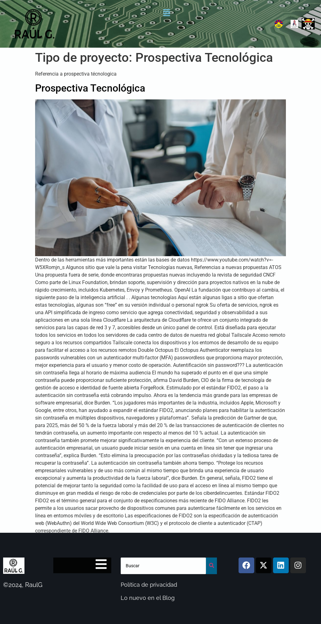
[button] (166, 13)
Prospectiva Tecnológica (90, 88)
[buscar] (163, 566)
